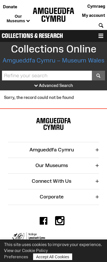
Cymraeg (96, 6)
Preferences (16, 256)
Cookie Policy (35, 250)
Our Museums (18, 19)
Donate (10, 6)
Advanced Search (53, 85)
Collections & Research (32, 36)
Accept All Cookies (52, 256)
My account (93, 15)
